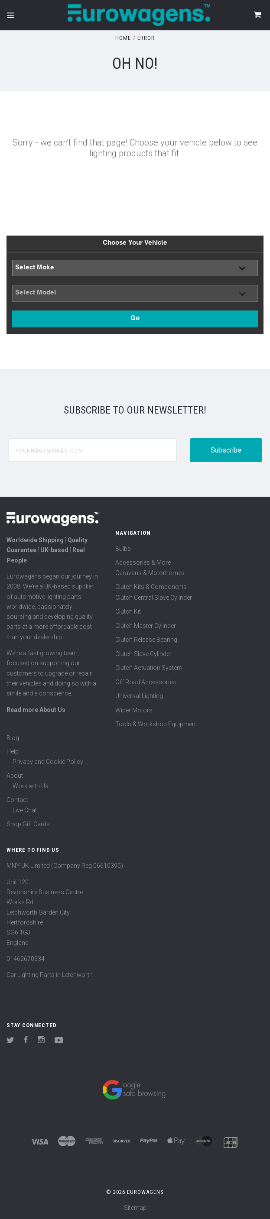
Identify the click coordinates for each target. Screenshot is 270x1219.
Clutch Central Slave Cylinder (153, 597)
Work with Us (31, 785)
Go (135, 318)
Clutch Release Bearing (146, 639)
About (15, 775)
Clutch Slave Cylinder (143, 653)
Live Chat (25, 810)
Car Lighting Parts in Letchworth (50, 974)
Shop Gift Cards (28, 824)
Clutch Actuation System (148, 667)
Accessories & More (143, 562)
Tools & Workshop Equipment (156, 724)
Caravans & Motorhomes (150, 572)
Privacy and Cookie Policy (48, 761)
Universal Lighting (139, 695)
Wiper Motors (134, 710)
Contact (17, 799)
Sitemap (135, 1207)
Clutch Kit (128, 611)
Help (13, 751)
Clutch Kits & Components (151, 586)
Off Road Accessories (145, 682)
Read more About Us (36, 709)
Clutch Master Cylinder (145, 625)
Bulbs (123, 548)
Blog (13, 737)
